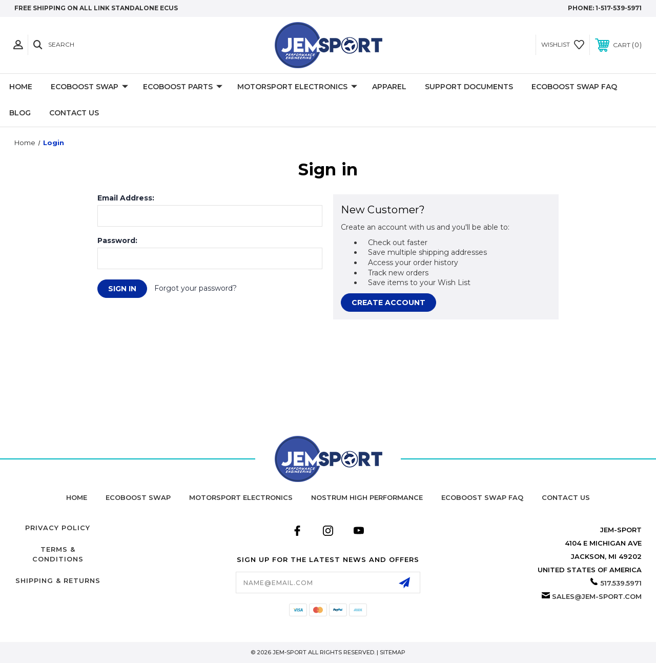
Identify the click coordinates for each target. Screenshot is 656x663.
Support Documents (469, 86)
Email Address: (125, 198)
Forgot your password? (195, 288)
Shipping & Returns (57, 580)
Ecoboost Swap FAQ (574, 86)
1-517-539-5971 (619, 8)
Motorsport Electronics (297, 87)
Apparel (389, 86)
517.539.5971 (621, 583)
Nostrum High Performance (367, 497)
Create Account (388, 302)
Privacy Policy (57, 528)
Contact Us (74, 112)
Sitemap (392, 652)
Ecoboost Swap (138, 497)
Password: (117, 240)
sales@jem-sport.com (597, 596)
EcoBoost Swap (89, 87)
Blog (20, 112)
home (76, 497)
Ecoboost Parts (182, 87)
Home (20, 86)
